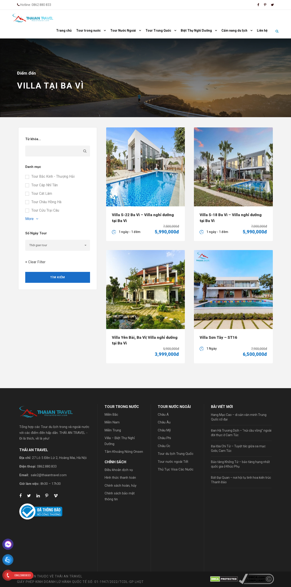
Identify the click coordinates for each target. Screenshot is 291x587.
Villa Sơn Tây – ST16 (218, 337)
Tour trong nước (88, 30)
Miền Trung (113, 430)
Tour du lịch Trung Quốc (175, 454)
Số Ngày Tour (36, 233)
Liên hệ (262, 30)
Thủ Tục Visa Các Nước (175, 469)
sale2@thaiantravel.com (49, 475)
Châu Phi (164, 438)
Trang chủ (64, 30)
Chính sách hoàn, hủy (120, 485)
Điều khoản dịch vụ (119, 470)
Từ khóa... (33, 139)
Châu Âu (164, 422)
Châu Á (163, 414)
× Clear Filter (35, 262)
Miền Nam (112, 422)
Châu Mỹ (164, 430)
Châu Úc (164, 446)
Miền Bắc (111, 414)
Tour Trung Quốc (158, 30)
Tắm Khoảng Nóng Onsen (124, 452)
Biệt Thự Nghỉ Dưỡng (196, 30)
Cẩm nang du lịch (234, 30)
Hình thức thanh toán (120, 478)
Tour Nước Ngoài (123, 30)
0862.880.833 (47, 466)
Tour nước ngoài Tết (173, 462)
